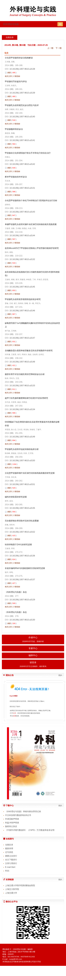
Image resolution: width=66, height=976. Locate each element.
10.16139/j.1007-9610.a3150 (22, 460)
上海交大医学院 (12, 889)
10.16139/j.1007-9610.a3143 (22, 212)
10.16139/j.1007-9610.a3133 (22, 385)
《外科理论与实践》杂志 (16, 612)
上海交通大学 (11, 893)
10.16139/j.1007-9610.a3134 (22, 409)
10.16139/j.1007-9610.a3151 (22, 484)
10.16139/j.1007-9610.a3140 (22, 117)
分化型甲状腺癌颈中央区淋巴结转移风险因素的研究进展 (30, 473)
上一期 (50, 48)
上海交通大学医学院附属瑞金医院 (20, 885)
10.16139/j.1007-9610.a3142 (22, 164)
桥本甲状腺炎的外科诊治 (16, 177)
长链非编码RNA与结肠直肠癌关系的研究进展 (25, 568)
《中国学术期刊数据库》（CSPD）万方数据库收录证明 (29, 830)
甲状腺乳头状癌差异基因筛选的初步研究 (23, 299)
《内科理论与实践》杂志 (16, 592)
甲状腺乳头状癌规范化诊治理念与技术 (22, 105)
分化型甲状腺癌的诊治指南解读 (19, 58)
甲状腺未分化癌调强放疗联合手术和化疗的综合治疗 (28, 153)
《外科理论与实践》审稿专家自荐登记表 (23, 811)
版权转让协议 (11, 826)
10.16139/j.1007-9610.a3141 (22, 140)
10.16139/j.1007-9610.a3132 (22, 259)
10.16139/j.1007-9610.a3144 (22, 235)
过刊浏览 (9, 852)
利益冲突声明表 (12, 823)
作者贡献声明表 (12, 819)
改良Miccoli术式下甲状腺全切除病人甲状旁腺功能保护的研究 (32, 248)
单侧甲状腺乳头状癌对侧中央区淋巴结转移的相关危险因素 (31, 224)
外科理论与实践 (11, 24)
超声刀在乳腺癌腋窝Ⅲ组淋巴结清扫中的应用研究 (26, 398)
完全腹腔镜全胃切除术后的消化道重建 (22, 521)
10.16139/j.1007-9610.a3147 (22, 338)
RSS (7, 871)
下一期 (59, 48)
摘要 (9, 73)
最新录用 (9, 848)
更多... (60, 675)
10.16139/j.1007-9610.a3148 (22, 362)
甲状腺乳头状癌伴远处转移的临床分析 (22, 449)
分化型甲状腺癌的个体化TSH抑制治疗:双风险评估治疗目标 (31, 200)
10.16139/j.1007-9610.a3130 (22, 620)
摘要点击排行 (11, 856)
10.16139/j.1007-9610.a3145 (22, 287)
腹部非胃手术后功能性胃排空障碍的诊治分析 (25, 374)
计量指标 (16, 76)
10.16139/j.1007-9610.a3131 (22, 188)
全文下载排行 (11, 860)
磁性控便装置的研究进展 (16, 497)
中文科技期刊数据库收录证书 (18, 815)
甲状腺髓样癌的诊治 (14, 129)
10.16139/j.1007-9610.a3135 (22, 508)
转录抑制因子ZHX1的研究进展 (18, 544)
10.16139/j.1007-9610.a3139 (22, 93)
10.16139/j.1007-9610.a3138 (22, 69)
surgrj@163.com (15, 959)
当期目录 (9, 845)
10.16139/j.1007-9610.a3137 (22, 579)
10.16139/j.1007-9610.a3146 (22, 311)
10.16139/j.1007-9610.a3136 (22, 556)
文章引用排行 (11, 863)
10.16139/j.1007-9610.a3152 (22, 532)
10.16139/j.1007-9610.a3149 (22, 437)
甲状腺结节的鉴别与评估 (16, 81)
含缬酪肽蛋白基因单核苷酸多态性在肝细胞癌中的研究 (29, 350)
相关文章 (8, 76)
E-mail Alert (10, 867)
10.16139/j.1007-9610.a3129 (22, 600)
